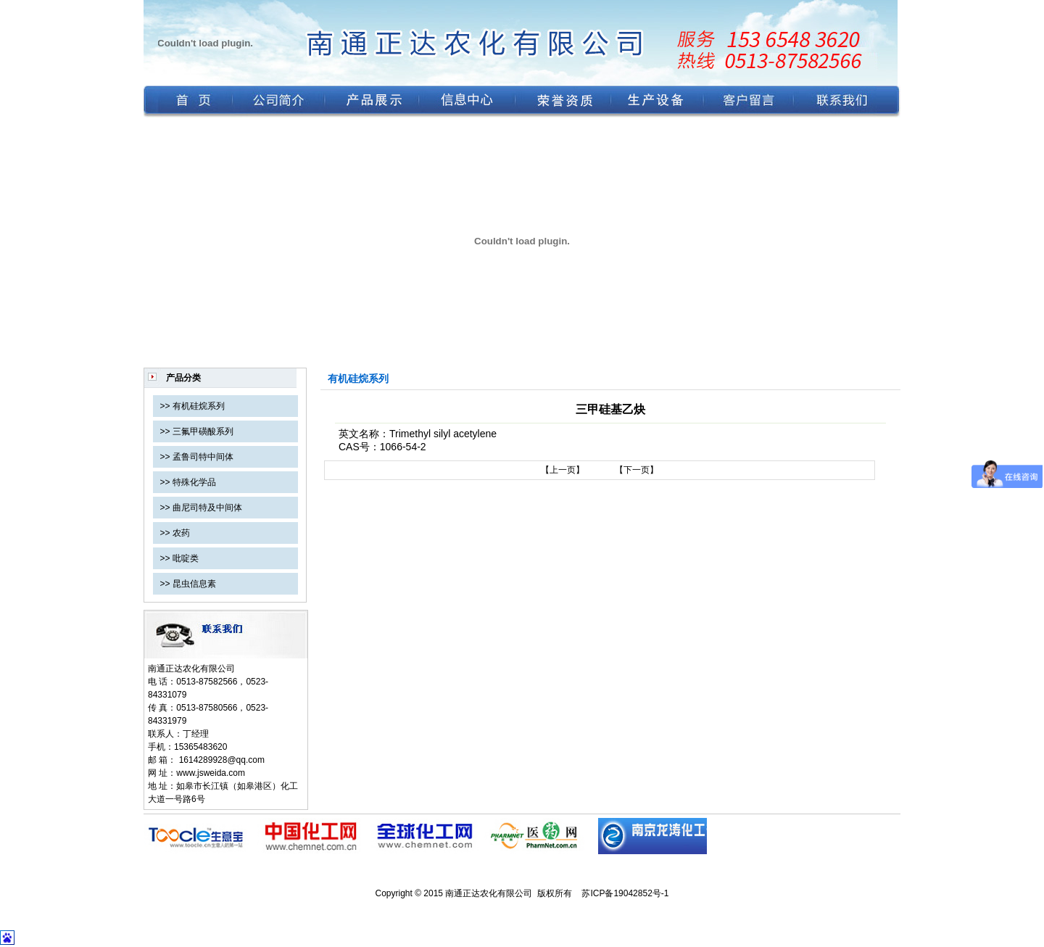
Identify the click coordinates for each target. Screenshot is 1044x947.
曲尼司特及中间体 (207, 508)
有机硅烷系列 (199, 406)
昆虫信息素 (194, 584)
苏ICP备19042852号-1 (624, 893)
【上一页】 (562, 470)
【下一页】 (636, 470)
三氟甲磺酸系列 (203, 431)
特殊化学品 (194, 482)
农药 (181, 533)
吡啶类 (186, 558)
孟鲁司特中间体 (203, 457)
